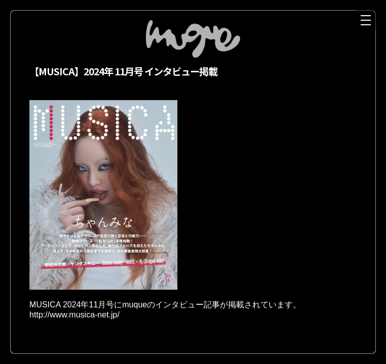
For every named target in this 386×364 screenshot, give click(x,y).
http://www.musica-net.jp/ (74, 317)
